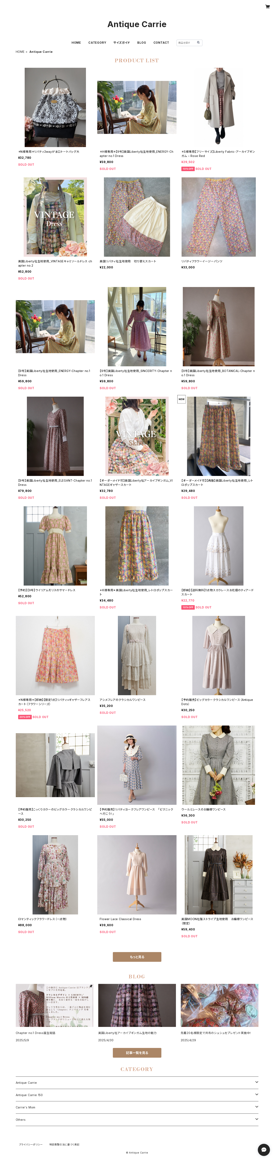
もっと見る (137, 957)
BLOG (141, 42)
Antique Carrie (26, 1082)
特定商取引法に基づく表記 (64, 1144)
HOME (76, 42)
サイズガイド (121, 42)
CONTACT (161, 42)
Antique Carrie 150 (29, 1095)
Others (21, 1119)
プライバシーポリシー (31, 1144)
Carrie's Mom (26, 1107)
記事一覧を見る (137, 1053)
